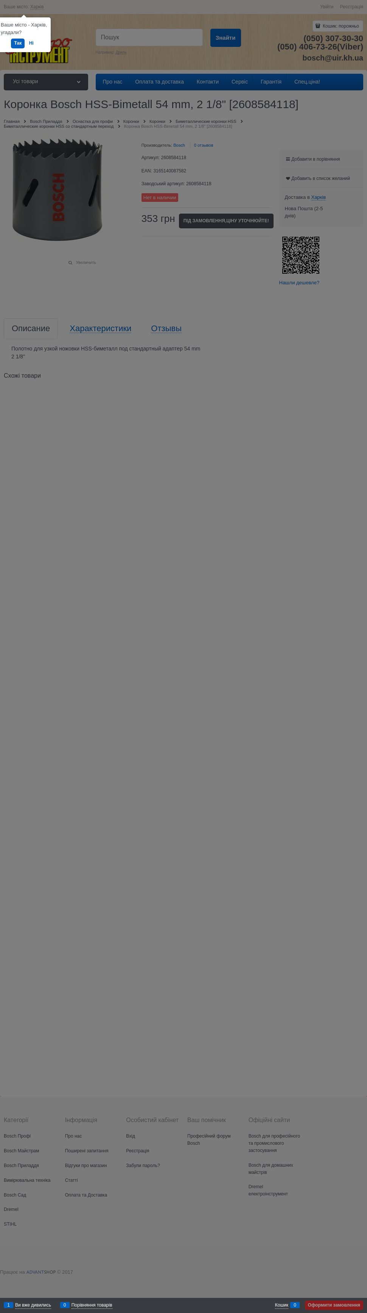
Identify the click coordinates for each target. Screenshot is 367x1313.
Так (18, 43)
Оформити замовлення (334, 1305)
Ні (31, 43)
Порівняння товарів (92, 1305)
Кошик (281, 1305)
